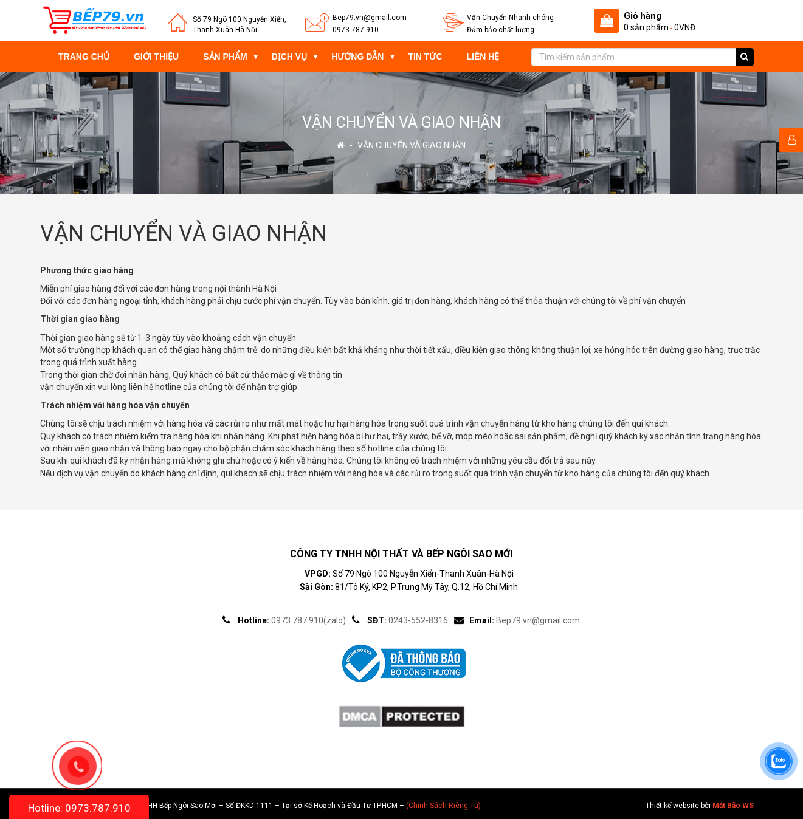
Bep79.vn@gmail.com (370, 17)
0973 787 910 (356, 30)
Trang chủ (83, 56)
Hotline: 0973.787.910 (79, 808)
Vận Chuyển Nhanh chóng (510, 17)
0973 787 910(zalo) (308, 620)
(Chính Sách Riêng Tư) (443, 805)
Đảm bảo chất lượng (500, 30)
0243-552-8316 (418, 620)
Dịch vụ (290, 56)
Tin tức (425, 56)
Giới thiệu (156, 56)
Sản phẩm (225, 56)
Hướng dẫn (357, 56)
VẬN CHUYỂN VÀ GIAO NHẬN (411, 145)
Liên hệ (483, 56)
